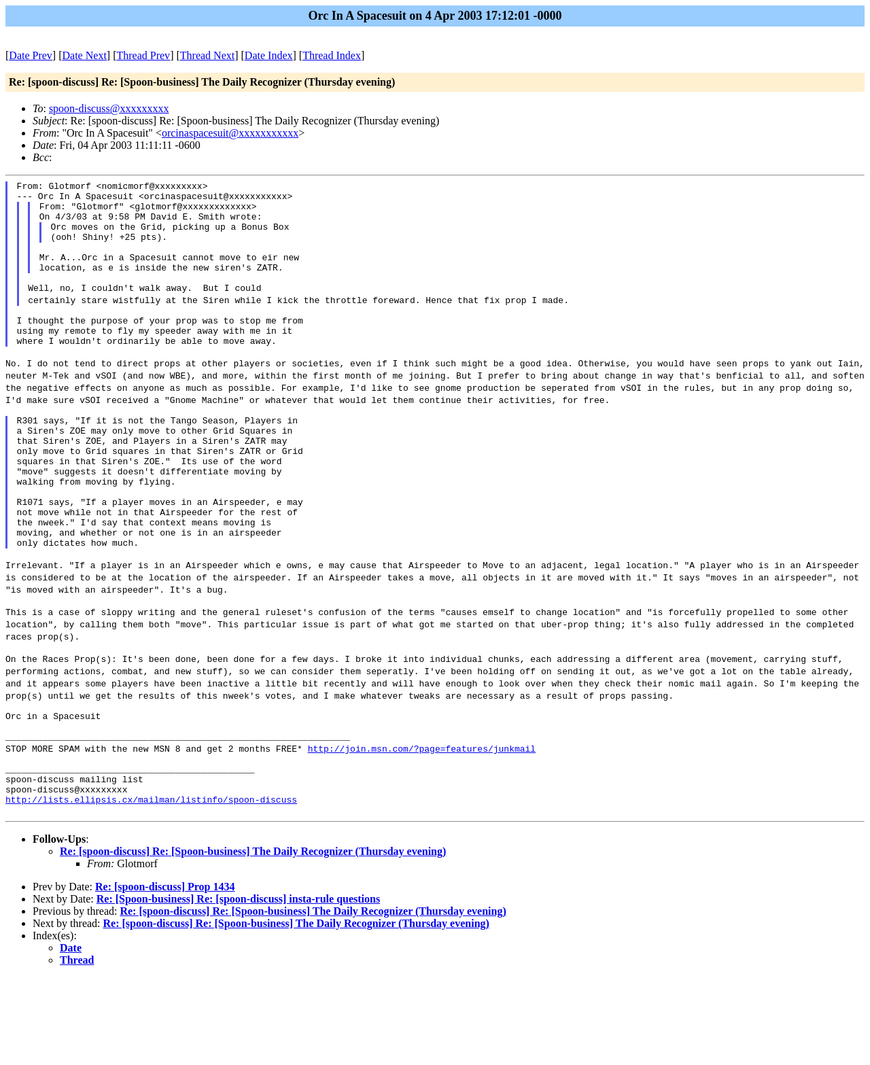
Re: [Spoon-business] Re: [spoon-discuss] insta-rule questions (238, 986)
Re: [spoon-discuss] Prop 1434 (165, 974)
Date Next (85, 55)
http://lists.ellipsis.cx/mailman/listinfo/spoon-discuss (151, 885)
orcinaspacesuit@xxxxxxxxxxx (230, 133)
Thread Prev (143, 55)
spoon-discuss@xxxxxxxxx (109, 108)
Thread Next (207, 55)
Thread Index (331, 55)
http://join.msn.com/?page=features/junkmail (422, 824)
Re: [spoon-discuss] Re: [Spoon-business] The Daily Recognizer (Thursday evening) (253, 939)
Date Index (269, 55)
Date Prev (30, 55)
